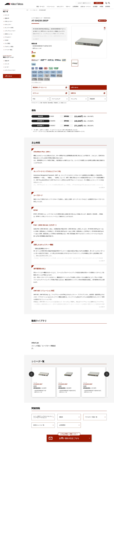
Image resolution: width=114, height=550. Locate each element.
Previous (31, 374)
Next (106, 374)
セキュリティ (8, 24)
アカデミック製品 (9, 46)
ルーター (7, 67)
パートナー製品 (8, 49)
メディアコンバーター (10, 30)
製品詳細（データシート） (40, 87)
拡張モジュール (8, 34)
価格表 (61, 417)
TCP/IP (6, 40)
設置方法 (73, 93)
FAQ (34, 98)
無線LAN (7, 18)
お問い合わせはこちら (69, 437)
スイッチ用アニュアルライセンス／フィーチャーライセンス (43, 417)
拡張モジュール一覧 (38, 425)
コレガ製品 (7, 43)
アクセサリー (8, 37)
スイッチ (7, 15)
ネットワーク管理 (9, 27)
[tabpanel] (43, 382)
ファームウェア (56, 98)
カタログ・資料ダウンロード (84, 3)
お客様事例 (62, 425)
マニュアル (74, 98)
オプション (36, 93)
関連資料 (92, 98)
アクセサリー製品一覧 (91, 417)
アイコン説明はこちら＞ (36, 82)
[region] (12, 278)
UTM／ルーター (8, 21)
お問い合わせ (98, 3)
